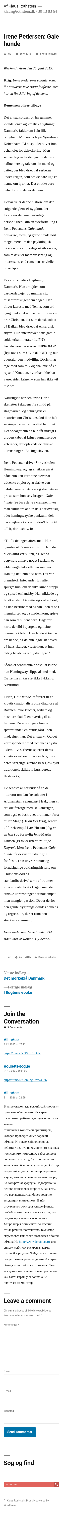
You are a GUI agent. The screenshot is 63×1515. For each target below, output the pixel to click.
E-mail (7, 1391)
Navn (7, 1371)
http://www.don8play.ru (34, 1242)
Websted (9, 1410)
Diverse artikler (47, 957)
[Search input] (29, 1484)
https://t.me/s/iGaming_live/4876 (25, 1080)
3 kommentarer (48, 53)
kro (9, 53)
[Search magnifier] (56, 1484)
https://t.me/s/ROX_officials (22, 1053)
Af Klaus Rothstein (20, 6)
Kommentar (11, 1324)
